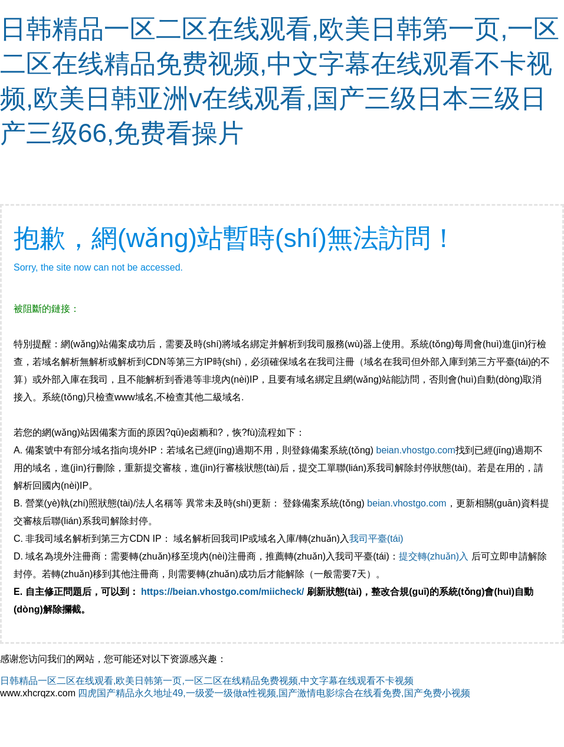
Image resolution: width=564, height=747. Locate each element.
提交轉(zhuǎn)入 (433, 556)
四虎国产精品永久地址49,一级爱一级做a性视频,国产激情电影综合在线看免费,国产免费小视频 (274, 693)
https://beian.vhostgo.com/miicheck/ (222, 592)
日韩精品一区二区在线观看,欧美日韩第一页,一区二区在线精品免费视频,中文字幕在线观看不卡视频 (207, 681)
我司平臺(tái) (377, 539)
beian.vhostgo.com (415, 450)
